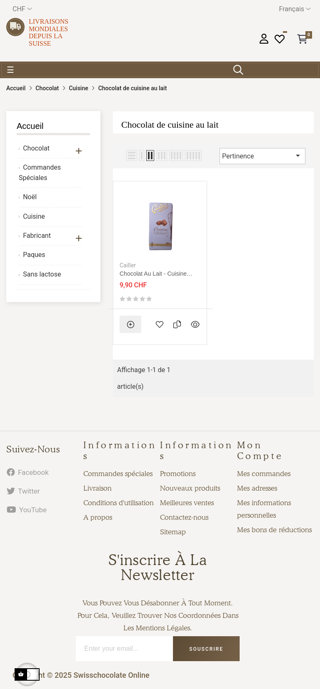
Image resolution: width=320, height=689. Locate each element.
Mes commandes (263, 473)
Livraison (97, 488)
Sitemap (173, 532)
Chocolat (36, 148)
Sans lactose (42, 274)
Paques (34, 255)
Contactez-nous (184, 517)
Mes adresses (257, 488)
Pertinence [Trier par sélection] (262, 156)
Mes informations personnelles (264, 509)
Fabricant (37, 236)
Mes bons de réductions (274, 530)
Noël (30, 197)
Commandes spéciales (117, 473)
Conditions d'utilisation (118, 503)
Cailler (128, 265)
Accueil (30, 126)
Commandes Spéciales (40, 172)
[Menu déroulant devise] (22, 9)
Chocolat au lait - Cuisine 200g (153, 273)
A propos (97, 517)
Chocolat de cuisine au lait (169, 124)
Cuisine (34, 216)
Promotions (177, 473)
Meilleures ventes (187, 503)
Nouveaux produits (190, 488)
